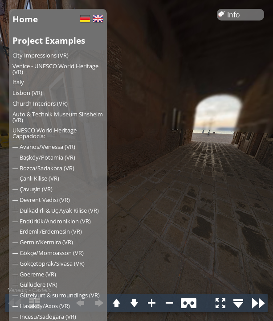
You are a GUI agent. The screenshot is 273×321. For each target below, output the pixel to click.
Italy (18, 82)
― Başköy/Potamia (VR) (43, 157)
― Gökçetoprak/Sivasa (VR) (48, 263)
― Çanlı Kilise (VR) (35, 178)
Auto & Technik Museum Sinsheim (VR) (57, 117)
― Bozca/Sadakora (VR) (43, 168)
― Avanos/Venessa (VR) (43, 147)
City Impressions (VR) (40, 55)
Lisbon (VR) (27, 93)
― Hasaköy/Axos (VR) (41, 306)
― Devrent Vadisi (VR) (41, 200)
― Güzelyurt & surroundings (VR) (56, 295)
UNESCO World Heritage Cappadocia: (44, 133)
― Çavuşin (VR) (32, 189)
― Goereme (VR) (34, 274)
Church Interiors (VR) (40, 103)
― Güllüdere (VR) (34, 284)
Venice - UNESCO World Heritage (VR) (55, 69)
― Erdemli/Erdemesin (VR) (47, 231)
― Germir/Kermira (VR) (42, 242)
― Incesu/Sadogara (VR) (44, 317)
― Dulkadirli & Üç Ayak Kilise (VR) (55, 210)
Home (25, 19)
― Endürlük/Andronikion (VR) (51, 221)
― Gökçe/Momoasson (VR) (48, 253)
